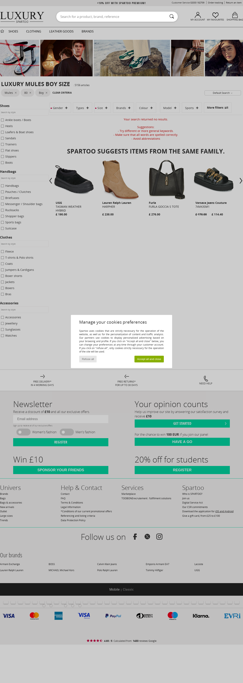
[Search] (172, 17)
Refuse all (88, 359)
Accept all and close (149, 359)
